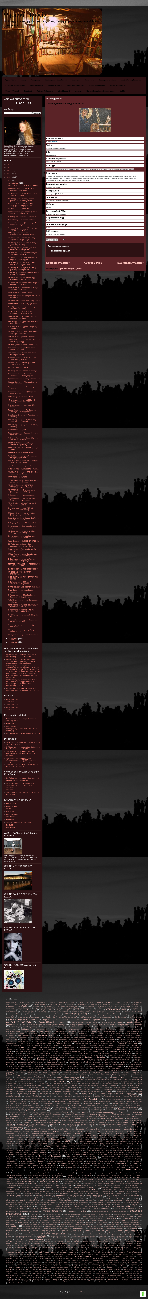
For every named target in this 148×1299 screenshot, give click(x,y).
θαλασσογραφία (74, 1101)
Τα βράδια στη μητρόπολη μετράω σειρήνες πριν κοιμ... (22, 457)
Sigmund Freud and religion (17, 1277)
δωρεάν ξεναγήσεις (135, 1066)
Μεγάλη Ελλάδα (76, 1151)
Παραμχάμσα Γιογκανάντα (43, 1185)
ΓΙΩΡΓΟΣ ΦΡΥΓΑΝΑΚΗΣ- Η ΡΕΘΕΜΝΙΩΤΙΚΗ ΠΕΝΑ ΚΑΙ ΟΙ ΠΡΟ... (24, 565)
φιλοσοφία (11, 1226)
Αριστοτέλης (50, 1018)
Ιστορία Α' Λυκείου (14, 1111)
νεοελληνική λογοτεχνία (128, 1165)
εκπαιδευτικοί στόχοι (25, 1082)
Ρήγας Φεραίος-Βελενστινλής (97, 1195)
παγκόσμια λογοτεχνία (54, 1179)
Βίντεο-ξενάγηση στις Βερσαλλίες (22, 345)
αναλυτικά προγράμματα (130, 1008)
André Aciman (93, 1238)
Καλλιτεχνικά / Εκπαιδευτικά (56, 80)
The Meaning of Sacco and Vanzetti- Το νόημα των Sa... (24, 354)
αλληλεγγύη (125, 1006)
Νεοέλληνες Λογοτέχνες (117, 1163)
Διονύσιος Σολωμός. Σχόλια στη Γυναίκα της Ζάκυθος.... (22, 421)
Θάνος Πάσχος (118, 1101)
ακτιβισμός (48, 1006)
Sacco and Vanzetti (57, 1275)
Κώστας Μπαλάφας (69, 1139)
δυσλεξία (39, 1067)
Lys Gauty (85, 1260)
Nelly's (75, 1266)
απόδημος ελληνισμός (130, 1014)
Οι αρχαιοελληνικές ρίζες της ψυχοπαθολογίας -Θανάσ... (21, 279)
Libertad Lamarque (127, 1258)
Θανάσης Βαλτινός (89, 1101)
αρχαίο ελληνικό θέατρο (80, 1026)
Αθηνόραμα (10, 817)
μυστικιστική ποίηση (107, 1161)
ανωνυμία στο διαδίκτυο (133, 1012)
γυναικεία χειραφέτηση (99, 1050)
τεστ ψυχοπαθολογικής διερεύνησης (58, 1218)
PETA (103, 1269)
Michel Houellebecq (80, 1264)
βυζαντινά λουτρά (97, 1037)
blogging (135, 1240)
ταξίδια (110, 1216)
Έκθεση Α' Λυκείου (71, 1072)
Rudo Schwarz (41, 1275)
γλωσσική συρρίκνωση (34, 1045)
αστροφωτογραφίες (43, 1030)
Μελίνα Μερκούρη (98, 1152)
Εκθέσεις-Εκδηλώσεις (45, 91)
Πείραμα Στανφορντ (113, 1185)
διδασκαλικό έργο (76, 1063)
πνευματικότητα (74, 1189)
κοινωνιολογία (132, 1131)
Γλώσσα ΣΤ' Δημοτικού (127, 1043)
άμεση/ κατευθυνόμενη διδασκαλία (48, 1008)
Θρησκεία (21, 1109)
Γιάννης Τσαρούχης (70, 1041)
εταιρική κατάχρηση (29, 1095)
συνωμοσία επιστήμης (83, 1208)
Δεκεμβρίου (14, 183)
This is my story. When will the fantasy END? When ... (22, 318)
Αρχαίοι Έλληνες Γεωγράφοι (123, 1026)
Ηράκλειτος (13, 1101)
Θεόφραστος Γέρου (12, 1105)
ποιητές (91, 1189)
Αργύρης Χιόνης (87, 1016)
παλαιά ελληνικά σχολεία (15, 1183)
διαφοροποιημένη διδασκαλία (86, 1061)
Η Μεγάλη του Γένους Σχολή (71, 1099)
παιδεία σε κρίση (49, 1181)
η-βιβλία (91, 1099)
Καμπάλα (55, 1120)
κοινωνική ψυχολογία (114, 1131)
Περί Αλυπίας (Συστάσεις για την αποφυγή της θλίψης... (22, 289)
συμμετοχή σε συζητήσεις (102, 1204)
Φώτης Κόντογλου (50, 1228)
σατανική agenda (35, 1197)
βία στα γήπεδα (97, 1033)
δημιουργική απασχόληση (59, 1055)
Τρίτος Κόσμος (23, 1222)
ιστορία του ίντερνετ (53, 1116)
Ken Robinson (31, 1258)
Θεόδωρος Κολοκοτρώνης (121, 1103)
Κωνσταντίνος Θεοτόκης (27, 1137)
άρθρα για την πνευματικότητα (29, 1018)
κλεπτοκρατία (79, 1130)
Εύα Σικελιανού (85, 1095)
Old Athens (122, 1266)
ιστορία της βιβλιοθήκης (66, 1113)
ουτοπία (39, 1179)
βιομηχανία (23, 1037)
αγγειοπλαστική (40, 1002)
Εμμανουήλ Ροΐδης (120, 1087)
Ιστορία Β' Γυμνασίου (35, 1111)
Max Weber (88, 1262)
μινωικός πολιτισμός (125, 1156)
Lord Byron (45, 1260)
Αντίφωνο (10, 820)
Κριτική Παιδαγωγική (54, 1135)
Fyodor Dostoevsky (78, 1249)
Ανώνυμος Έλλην (14, 1014)
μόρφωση (83, 1158)
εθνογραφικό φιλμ (26, 1070)
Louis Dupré (57, 1260)
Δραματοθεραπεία (36, 85)
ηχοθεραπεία (60, 1102)
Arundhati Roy (72, 1240)
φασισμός (89, 1222)
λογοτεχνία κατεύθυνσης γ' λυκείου (43, 1143)
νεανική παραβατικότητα (93, 1163)
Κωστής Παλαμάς (85, 1139)
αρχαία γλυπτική (105, 1018)
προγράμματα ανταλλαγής (33, 1193)
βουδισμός (66, 1037)
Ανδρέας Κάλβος (46, 1010)
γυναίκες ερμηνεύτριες (94, 1051)
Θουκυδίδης (10, 1109)
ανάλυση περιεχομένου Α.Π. (107, 1008)
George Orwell (87, 1251)
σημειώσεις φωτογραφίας (15, 1199)
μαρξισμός (9, 1150)
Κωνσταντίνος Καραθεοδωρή (88, 1137)
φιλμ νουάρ (98, 1224)
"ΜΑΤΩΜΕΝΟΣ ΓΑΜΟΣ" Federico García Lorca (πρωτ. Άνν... (23, 481)
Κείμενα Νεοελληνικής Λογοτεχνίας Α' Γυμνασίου (86, 1122)
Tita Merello (68, 1279)
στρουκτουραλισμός (113, 1202)
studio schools (127, 1277)
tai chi (139, 1277)
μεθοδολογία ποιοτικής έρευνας (17, 1152)
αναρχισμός (10, 1010)
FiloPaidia (46, 1247)
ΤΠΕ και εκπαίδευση (116, 1220)
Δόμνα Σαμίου (103, 1064)
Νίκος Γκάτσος (122, 1167)
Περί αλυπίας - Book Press (20, 293)
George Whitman (101, 1251)
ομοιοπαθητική (72, 1177)
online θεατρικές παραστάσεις (57, 1268)
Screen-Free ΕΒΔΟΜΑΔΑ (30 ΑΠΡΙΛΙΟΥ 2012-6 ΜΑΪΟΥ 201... (23, 364)
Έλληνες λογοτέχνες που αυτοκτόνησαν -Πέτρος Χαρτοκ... (23, 234)
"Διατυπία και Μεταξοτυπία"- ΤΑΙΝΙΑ (24, 453)
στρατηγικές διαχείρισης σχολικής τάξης (40, 1202)
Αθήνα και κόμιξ (56, 1004)
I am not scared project (75, 1254)
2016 (9, 164)
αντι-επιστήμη (42, 1012)
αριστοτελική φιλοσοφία (88, 1018)
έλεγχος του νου (127, 1082)
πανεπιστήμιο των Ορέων (72, 1183)
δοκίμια (92, 1065)
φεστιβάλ (115, 1222)
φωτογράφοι (132, 1228)
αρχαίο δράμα (62, 1026)
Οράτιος (84, 1177)
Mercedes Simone (113, 1262)
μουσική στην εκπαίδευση (61, 1160)
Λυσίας (18, 1145)
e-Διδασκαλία (116, 1243)
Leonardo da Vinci (97, 1258)
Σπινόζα (22, 1201)
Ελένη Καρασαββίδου (29, 1084)
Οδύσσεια (87, 1175)
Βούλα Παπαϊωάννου (80, 1037)
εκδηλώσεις (132, 1070)
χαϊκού (35, 1230)
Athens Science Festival (17, 781)
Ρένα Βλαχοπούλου (76, 1195)
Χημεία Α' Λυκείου (35, 1232)
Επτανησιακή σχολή (89, 1093)
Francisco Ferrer (83, 1247)
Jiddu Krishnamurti (83, 1256)
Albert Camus (134, 1236)
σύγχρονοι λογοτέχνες (30, 1204)
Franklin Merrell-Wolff (101, 1247)
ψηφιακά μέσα (12, 1234)
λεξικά (68, 1141)
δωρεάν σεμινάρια (54, 1068)
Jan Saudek (58, 1256)
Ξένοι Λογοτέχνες (58, 1173)
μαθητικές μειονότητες (57, 1147)
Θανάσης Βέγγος (104, 1101)
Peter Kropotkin (114, 1269)
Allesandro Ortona (62, 1238)
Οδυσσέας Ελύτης (73, 1175)
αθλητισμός (82, 1004)
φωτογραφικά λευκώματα (115, 1228)
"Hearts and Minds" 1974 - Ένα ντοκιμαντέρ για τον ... (22, 359)
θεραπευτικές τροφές (31, 1105)
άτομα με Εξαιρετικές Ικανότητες (66, 1030)
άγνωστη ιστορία (104, 1002)
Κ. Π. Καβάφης (75, 1118)
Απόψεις (78, 91)
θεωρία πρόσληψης (61, 1107)
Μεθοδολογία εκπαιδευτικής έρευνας (126, 1150)
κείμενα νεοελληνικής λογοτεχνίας (48, 1122)
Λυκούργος (129, 1143)
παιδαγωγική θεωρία (25, 1181)
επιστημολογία (122, 1091)
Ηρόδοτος (24, 1101)
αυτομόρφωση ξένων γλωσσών (77, 1032)
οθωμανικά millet (102, 1175)
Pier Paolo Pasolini (23, 1271)
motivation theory (135, 1264)
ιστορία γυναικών (119, 1111)
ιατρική (44, 1109)
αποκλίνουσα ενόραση (39, 1016)
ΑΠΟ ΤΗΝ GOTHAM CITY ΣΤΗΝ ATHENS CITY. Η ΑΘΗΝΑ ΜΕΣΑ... (22, 462)
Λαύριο (58, 1141)
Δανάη (20, 1053)
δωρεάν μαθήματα (116, 1067)
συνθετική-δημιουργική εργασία (68, 1206)
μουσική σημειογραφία (41, 1160)
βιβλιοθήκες (10, 1035)
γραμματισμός (68, 1048)
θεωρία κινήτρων (92, 1105)
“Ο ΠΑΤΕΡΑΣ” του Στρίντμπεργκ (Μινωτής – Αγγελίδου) (21, 491)
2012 (9, 177)
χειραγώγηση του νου (103, 1230)
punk (15, 1273)
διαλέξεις (13, 1059)
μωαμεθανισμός (123, 1161)
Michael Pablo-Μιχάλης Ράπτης (41, 1264)
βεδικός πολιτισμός (68, 1033)
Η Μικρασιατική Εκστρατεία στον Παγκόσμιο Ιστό (22, 527)
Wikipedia (135, 1279)
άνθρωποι (135, 1010)
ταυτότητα (21, 1218)
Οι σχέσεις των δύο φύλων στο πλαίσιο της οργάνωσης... (21, 264)
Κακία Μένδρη (91, 1118)
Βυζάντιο (24, 1039)
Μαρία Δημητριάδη (117, 1149)
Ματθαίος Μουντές (40, 1150)
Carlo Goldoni (58, 1241)
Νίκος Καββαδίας (31, 1170)
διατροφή (30, 1061)
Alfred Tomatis (44, 1238)
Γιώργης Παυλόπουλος (88, 1041)
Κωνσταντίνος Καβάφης (67, 1137)
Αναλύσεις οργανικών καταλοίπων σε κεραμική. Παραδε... (23, 274)
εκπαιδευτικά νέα (121, 1076)
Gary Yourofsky (133, 1249)
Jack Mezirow (13, 1256)
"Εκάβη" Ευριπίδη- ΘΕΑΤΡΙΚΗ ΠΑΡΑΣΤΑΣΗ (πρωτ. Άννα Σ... (21, 486)
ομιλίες (56, 1177)
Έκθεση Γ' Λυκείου (14, 1074)
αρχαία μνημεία (16, 1026)
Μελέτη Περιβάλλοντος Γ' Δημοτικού (76, 1152)
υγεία (35, 1222)
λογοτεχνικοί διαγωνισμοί (70, 1143)
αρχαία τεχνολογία (47, 1026)
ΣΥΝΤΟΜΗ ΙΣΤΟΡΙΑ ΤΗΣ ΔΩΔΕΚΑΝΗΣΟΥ (22, 569)
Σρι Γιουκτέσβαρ (50, 1201)
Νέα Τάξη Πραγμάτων (47, 1163)
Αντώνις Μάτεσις (115, 1012)
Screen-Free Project (115, 1275)
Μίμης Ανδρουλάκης (107, 1156)
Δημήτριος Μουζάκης (40, 1055)
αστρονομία (25, 1030)
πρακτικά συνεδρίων (13, 1193)
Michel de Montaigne (62, 1264)
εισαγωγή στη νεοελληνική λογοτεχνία (110, 1070)
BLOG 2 (122, 91)
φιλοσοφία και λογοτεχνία (32, 1226)
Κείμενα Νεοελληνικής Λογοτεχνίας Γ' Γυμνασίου (118, 1124)
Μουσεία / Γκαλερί (12, 91)
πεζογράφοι (99, 1185)
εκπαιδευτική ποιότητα (54, 1080)
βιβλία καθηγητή (131, 1033)
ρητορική (116, 1195)
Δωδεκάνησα (51, 1066)
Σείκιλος (86, 1197)
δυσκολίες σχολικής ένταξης (20, 1067)
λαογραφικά (113, 1139)
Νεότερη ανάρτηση (58, 262)
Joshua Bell (129, 1256)
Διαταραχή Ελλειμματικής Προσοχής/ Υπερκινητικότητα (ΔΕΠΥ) (109, 1059)
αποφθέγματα (55, 1016)
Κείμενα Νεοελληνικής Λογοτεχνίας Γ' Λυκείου (26, 1126)
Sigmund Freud (132, 1275)
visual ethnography (96, 1279)
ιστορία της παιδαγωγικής (75, 1115)
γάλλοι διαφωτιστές (38, 1039)
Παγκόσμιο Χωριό (71, 1179)
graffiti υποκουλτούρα (47, 1253)
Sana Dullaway (84, 1275)
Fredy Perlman (137, 1247)
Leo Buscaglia (82, 1258)
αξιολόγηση (28, 1014)
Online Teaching (96, 1267)
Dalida (51, 1243)
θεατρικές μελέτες (134, 1102)
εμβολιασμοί (87, 1087)
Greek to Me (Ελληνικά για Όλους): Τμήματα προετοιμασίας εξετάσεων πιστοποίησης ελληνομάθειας (21, 661)
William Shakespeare (13, 1281)
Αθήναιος (70, 1004)
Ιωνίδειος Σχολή (46, 1118)
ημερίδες (138, 1099)
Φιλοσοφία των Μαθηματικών (55, 1226)
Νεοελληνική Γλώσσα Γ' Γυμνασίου (75, 1165)
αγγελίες (52, 1002)
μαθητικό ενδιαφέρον (97, 1147)
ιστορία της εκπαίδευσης (131, 1113)
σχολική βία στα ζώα (53, 1214)
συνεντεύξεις (43, 1206)
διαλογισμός (26, 1059)
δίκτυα (37, 1064)
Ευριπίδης (132, 1095)
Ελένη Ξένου (44, 1084)
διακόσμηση (138, 1057)
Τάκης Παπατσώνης (89, 1216)
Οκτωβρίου (13, 642)
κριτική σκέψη (71, 1135)
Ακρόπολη (36, 1006)
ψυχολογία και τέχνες (58, 1236)
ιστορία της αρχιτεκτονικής (40, 1113)
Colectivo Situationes (22, 1243)
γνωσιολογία (122, 1045)
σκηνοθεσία (69, 1199)
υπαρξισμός (45, 1222)
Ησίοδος (34, 1101)
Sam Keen (71, 1275)
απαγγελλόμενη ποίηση (75, 1014)
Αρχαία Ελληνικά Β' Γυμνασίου (87, 1020)
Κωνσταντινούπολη (34, 1139)
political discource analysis (84, 1271)
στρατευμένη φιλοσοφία (14, 1202)
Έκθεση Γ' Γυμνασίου (131, 1072)
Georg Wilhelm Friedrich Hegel (66, 1251)
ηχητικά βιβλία (46, 1101)
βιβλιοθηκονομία (24, 1036)
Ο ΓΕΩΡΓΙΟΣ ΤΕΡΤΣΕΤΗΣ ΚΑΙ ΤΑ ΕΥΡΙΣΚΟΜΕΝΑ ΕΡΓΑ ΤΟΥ (21, 611)
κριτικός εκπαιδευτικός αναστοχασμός (95, 1135)
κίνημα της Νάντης (113, 1126)
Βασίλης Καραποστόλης (48, 1033)
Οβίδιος (120, 1173)
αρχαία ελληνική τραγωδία (103, 1024)
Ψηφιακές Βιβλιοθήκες (118, 85)
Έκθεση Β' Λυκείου (111, 1072)
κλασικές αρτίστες (30, 1130)
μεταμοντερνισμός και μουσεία (21, 1154)
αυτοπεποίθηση (95, 1032)
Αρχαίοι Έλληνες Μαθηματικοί (33, 1028)
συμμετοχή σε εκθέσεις (82, 1204)
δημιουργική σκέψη (96, 1055)
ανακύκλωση (89, 1008)
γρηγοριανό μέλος (122, 1047)
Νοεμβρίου (13, 639)
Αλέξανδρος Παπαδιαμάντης (66, 1006)
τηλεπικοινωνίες (11, 1220)
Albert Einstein (12, 1238)
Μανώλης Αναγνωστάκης (78, 1149)
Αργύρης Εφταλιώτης (70, 1016)
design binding (90, 1243)
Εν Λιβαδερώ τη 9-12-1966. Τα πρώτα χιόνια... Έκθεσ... (24, 195)
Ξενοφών (72, 1173)
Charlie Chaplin (104, 1241)
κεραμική (72, 1126)
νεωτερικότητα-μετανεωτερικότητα (45, 1167)
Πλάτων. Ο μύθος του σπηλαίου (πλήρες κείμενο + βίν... (21, 514)
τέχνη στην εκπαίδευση (93, 1218)
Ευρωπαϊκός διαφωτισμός (33, 1097)
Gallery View (109, 1249)
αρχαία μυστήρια (31, 1026)
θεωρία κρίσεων (108, 1105)
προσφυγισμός (93, 1193)
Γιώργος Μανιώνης (26, 1043)
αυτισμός (122, 1030)
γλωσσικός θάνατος (52, 1045)
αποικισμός (10, 1016)
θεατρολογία (48, 1103)
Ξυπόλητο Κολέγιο (86, 1173)
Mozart (11, 1266)
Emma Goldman (41, 1245)
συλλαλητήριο (46, 1204)
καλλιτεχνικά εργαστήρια (15, 1120)
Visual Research (64, 91)
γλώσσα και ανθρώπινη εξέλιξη (103, 1043)
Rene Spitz (76, 1273)
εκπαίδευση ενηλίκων (85, 1074)
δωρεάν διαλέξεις (75, 1067)
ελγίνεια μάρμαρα (91, 1082)
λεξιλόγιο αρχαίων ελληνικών (90, 1141)
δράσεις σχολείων (136, 1064)
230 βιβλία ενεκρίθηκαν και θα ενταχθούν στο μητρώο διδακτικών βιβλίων (21, 753)
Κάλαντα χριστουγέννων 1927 (20, 397)
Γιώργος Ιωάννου (125, 1041)
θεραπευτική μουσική (53, 1105)
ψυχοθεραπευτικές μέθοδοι (24, 1236)
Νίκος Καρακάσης (63, 1170)
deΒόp (8, 809)
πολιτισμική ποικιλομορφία (63, 1191)
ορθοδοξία (94, 1177)
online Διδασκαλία (34, 1267)
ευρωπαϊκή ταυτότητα (13, 1097)
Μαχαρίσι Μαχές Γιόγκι (59, 1150)
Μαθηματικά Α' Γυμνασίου (89, 1145)
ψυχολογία (41, 1236)
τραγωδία (135, 1220)
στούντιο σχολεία (132, 1201)
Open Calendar (12, 814)
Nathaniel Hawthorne (61, 1266)
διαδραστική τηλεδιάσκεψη (36, 1057)
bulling (9, 1242)
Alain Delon (103, 1236)
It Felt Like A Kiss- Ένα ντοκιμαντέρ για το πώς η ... (22, 545)
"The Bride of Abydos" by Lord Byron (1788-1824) (22, 504)
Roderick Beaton (118, 1273)
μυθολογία (40, 1162)
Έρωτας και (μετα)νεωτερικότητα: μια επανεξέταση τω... (22, 254)
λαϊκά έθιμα (100, 1139)
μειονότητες (56, 1152)
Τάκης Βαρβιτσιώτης (72, 1216)
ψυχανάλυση (77, 1234)
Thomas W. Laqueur (52, 1279)
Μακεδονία (135, 1147)
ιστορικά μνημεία (131, 1117)
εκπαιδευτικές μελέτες (94, 1078)
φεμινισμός (102, 1222)
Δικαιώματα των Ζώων (107, 80)
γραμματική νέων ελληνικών (45, 1048)
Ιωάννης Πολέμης (31, 1118)
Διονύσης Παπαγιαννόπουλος (53, 1064)
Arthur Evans (20, 1240)
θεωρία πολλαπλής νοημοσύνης (39, 1107)
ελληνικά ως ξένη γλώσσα (57, 1086)
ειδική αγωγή (56, 1070)
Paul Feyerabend (45, 1269)
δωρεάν (61, 1067)
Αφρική (120, 1032)
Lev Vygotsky (112, 1258)
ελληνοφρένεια (73, 1087)
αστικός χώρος (11, 1030)
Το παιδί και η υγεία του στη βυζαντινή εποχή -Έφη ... (21, 239)
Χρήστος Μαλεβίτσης (115, 1232)
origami (109, 1267)
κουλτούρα (120, 1133)
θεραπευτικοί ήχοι (74, 1105)
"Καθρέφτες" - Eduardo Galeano (22, 220)
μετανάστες (42, 1154)
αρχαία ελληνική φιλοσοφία (130, 1024)
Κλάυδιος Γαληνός (64, 1130)
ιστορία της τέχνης (98, 1115)
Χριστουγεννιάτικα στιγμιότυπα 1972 (24, 379)
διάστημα (80, 1059)
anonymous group (107, 1238)
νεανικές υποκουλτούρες (70, 1163)
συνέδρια (10, 1206)
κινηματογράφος (16, 1128)
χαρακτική (64, 1230)
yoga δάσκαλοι (39, 1281)
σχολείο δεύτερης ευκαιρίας (124, 1208)
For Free (10, 812)
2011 (9, 180)
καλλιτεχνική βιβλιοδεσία (37, 1120)
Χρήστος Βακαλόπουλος (93, 1232)
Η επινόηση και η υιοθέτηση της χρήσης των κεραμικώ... (22, 229)
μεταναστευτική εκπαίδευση (59, 1154)
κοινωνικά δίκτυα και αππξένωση (17, 1131)
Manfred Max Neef (128, 1260)
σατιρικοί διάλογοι (53, 1197)
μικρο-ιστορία (72, 1156)
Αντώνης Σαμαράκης (99, 1012)
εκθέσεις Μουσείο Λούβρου (29, 1072)
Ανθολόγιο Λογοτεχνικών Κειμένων (89, 1010)
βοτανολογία (54, 1037)
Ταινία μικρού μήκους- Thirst (21, 337)
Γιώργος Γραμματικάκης (107, 1041)
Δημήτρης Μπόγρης (104, 1053)
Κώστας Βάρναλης (51, 1139)
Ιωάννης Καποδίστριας (13, 1118)
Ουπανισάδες (10, 1179)
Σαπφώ (23, 1197)
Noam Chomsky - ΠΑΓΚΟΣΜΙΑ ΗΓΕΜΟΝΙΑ (23, 541)
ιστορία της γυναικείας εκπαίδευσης (97, 1113)
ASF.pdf (9, 790)
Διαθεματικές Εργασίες (95, 1057)
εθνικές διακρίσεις (131, 1068)
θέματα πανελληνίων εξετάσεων (68, 1103)
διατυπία (42, 1061)
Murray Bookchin (24, 1266)
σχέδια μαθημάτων (101, 1209)
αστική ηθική (133, 1028)
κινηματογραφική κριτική (133, 1126)
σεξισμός (111, 1197)
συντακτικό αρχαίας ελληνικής (120, 1206)
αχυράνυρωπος (10, 1033)
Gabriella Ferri (95, 1249)
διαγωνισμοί (133, 1055)
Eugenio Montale (109, 1245)
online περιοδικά (80, 1267)
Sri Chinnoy (86, 1277)
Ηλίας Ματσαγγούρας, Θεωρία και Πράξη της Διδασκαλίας (22, 555)
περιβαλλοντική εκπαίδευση (31, 1187)
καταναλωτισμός (112, 1120)
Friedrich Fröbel (47, 1249)
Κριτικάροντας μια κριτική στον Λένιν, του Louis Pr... (22, 213)
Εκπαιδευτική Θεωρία (117, 1078)
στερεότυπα (118, 1201)
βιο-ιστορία (97, 1036)
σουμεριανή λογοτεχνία (98, 1199)
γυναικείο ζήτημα (120, 1050)
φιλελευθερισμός (49, 1224)
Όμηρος (44, 1177)
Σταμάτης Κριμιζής (85, 1201)
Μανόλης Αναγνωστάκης (41, 1149)
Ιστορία (109, 1109)
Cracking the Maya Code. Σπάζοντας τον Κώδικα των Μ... (23, 519)
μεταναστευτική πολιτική (84, 1154)
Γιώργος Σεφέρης (63, 1043)
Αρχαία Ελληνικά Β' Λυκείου (118, 1020)
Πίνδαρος (26, 1189)
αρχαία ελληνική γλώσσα (112, 1022)
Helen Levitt (31, 1254)
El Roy (18, 1245)
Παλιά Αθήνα (32, 1183)
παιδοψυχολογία (132, 1181)
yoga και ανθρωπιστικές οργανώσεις (60, 1281)
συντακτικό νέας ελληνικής (40, 1209)
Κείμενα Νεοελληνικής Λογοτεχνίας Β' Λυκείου (78, 1124)
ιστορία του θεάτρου (33, 1116)
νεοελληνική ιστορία (103, 1165)
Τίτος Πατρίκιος (28, 1220)
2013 (9, 174)
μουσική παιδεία (23, 1160)
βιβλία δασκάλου (113, 1033)
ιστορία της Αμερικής (17, 1113)
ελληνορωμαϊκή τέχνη (56, 1087)
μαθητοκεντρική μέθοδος (118, 1147)
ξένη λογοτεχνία (40, 1173)
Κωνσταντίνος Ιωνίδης (47, 1137)
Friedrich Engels (31, 1249)
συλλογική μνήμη (62, 1204)
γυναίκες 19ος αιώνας (51, 1051)
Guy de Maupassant (135, 1253)
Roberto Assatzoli (102, 1273)
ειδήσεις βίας (42, 1070)
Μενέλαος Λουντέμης (135, 1152)
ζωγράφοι (53, 1099)
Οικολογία (75, 80)
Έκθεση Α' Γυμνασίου (50, 1072)
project (103, 1271)
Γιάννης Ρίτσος (54, 1041)
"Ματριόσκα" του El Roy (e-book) (22, 304)
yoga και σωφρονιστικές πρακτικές (110, 1281)
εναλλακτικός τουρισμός (81, 1089)
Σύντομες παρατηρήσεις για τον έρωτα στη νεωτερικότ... (22, 249)
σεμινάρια (97, 1197)
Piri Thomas (39, 1271)
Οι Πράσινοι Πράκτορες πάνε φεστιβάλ (22, 778)
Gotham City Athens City (15, 1253)
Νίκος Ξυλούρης (95, 1170)
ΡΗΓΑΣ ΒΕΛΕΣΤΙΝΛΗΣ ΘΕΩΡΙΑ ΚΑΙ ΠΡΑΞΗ (24, 587)
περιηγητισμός (104, 1187)
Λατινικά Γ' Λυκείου (24, 1141)
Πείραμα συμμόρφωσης (131, 1185)
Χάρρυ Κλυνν (76, 1230)
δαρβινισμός (31, 1053)
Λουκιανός (118, 1143)
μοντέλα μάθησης (70, 1158)
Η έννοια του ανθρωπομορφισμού (22, 495)
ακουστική (135, 1004)
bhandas (124, 1240)
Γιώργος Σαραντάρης (44, 1043)
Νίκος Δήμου (135, 1167)
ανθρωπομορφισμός (27, 1012)
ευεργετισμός (118, 1095)
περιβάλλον (11, 1187)
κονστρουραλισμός (65, 1133)
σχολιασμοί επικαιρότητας (29, 1211)
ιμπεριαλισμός (82, 1109)
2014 (9, 171)
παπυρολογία (88, 1183)
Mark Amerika (50, 1262)
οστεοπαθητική (122, 1177)
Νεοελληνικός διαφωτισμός (16, 1167)
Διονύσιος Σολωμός (75, 1065)
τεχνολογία (111, 1218)
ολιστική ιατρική (16, 1177)
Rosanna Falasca (12, 1275)
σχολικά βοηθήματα (52, 1211)
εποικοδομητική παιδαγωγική (50, 1093)
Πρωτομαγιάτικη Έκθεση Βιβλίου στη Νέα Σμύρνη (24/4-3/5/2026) (21, 656)
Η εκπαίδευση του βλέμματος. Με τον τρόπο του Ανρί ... (24, 224)
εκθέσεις (10, 1072)
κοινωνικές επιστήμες (41, 1131)
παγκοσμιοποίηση (87, 1179)
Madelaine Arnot (99, 1260)
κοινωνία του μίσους (112, 1130)
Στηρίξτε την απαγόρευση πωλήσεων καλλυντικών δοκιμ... (23, 308)
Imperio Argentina (108, 1254)
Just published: (13, 699)
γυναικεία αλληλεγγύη (27, 1049)
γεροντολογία (63, 1039)
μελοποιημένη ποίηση (116, 1152)
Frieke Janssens (62, 1249)
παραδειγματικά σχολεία (106, 1183)
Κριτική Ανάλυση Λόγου (17, 1135)
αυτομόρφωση (60, 1032)
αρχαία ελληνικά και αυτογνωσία (84, 1022)
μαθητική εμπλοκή (79, 1147)
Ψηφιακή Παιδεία (25, 14)
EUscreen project (125, 1245)
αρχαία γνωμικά (120, 1018)
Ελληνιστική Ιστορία (36, 1087)
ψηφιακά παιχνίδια (30, 1234)
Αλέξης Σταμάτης (88, 1006)
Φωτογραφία (89, 80)
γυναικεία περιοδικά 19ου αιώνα (73, 1049)
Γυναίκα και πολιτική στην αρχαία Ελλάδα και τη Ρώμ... (23, 284)
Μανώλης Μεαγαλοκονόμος (98, 1149)
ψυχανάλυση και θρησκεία (96, 1234)
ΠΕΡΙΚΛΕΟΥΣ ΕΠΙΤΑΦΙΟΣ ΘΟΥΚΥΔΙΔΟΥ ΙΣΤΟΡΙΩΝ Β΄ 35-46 (22, 606)
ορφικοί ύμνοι (107, 1177)
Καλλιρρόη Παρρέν (133, 1118)
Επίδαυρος (20, 1091)
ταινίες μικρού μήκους (52, 1216)
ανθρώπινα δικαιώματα (116, 1010)
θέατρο (35, 1103)
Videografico (81, 1279)
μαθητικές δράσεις (35, 1147)
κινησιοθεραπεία (12, 1130)
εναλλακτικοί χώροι (61, 1089)
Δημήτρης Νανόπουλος (123, 1053)
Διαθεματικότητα (116, 1057)
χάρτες (87, 1230)
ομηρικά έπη (33, 1177)
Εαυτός (82, 1068)
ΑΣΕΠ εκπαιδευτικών (117, 1028)
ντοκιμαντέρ (133, 1169)
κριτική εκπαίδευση (36, 1135)
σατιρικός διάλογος (72, 1197)
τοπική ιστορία (97, 1220)
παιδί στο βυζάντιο (71, 1181)
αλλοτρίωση (10, 1008)
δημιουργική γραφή (79, 1055)
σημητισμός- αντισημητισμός (39, 1199)
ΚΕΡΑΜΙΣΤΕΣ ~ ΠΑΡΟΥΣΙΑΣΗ (19, 209)
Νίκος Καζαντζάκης (47, 1170)
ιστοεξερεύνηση (96, 1109)
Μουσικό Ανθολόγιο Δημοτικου (84, 1160)
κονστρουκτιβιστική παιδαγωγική (43, 1133)
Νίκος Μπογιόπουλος (79, 1170)
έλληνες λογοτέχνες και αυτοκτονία (30, 1085)
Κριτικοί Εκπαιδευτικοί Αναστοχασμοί (101, 91)
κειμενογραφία (58, 1126)
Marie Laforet (24, 1262)
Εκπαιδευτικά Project (97, 85)
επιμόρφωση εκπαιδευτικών (64, 1091)
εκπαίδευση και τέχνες (55, 1076)
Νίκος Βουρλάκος (86, 1167)
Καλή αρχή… (11, 726)
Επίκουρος (45, 1091)
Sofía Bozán (37, 1277)
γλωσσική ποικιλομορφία (14, 1045)
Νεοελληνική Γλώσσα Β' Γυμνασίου (42, 1165)
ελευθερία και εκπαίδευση (90, 1084)
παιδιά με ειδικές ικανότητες (93, 1181)
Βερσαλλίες (83, 1033)
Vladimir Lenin (112, 1279)
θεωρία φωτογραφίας (130, 1107)
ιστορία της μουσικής (19, 1115)
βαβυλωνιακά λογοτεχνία (28, 1033)
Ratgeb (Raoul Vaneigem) (40, 1273)
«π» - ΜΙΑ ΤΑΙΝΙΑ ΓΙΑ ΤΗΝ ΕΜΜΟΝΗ (22, 186)
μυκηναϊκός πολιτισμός (75, 1161)
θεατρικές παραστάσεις (19, 1103)
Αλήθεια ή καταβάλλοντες (107, 1006)
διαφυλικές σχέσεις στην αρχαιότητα (116, 1061)
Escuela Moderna (80, 1245)
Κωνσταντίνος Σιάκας (131, 1137)
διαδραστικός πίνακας (56, 1057)
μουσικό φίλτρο (104, 1160)
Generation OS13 (12, 1251)
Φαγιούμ (80, 1222)
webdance (125, 1279)
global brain (115, 1251)
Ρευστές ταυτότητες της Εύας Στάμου (24, 301)
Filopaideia (34, 1247)
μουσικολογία (11, 1162)
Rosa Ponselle (134, 1273)
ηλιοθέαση (127, 1099)
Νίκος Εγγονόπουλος (13, 1170)
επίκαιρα (32, 1091)
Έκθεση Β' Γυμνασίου (91, 1072)
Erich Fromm (65, 1245)
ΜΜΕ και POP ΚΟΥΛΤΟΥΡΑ (18, 368)
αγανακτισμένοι (25, 1002)
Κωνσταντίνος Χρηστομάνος (15, 1139)
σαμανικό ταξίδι (12, 1197)
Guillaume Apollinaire (103, 1253)
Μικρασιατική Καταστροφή (50, 1156)
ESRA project (94, 1245)
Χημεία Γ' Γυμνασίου (73, 1232)
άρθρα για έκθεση (120, 1016)
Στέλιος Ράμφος (103, 1201)
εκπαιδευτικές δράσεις (24, 1078)
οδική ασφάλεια (57, 1175)
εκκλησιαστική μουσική (36, 1074)
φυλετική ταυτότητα (93, 1226)
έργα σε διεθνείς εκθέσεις (112, 1093)
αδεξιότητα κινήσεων (22, 1004)
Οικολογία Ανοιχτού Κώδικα (121, 1175)
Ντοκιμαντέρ (35, 80)
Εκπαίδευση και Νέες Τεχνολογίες (28, 1076)
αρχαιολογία (73, 1028)
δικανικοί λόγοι (25, 1064)
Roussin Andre (27, 1275)
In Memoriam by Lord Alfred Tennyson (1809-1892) (20, 509)
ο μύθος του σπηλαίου (105, 1173)
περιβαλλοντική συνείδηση (84, 1187)
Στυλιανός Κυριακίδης (131, 1202)
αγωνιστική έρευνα (123, 1002)
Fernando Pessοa (20, 1247)
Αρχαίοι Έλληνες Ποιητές (55, 1028)
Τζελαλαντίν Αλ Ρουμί (130, 1218)
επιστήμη (107, 1091)
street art (114, 1277)
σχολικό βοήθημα (104, 1214)
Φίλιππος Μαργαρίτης (82, 1224)
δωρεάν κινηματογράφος (95, 1067)
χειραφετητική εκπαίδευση (127, 1230)
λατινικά (124, 1139)
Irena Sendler (123, 1254)
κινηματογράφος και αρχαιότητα (40, 1128)
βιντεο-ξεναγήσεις (82, 1035)
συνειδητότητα (26, 1206)
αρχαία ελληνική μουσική (55, 1024)
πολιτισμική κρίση (42, 1191)
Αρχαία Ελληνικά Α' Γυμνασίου (24, 1020)
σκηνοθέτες (81, 1199)
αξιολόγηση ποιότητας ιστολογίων (48, 1014)
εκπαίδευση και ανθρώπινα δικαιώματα (112, 1074)
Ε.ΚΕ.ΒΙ (9, 825)
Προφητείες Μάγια (132, 1193)
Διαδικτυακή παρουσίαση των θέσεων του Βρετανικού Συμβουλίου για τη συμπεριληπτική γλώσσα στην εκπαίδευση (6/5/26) (21, 683)
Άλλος (137, 1006)
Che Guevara (118, 1241)
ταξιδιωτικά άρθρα (125, 1216)
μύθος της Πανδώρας (56, 1161)
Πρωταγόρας (28, 1195)
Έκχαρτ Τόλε (76, 1082)
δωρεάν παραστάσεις (16, 1068)
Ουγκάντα (136, 1177)
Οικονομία (138, 1175)
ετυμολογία (45, 1095)
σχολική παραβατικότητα (72, 1214)
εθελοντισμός (115, 1068)
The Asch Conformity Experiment (29, 1279)
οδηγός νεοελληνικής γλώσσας (38, 1175)
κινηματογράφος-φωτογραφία (88, 1128)
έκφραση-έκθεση (56, 1082)
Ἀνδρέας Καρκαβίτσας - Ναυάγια (22, 217)
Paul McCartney (73, 1269)
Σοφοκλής (134, 1199)
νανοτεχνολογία (11, 1163)
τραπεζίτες (10, 1222)
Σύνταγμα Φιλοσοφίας (92, 1206)
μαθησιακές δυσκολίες (15, 1147)
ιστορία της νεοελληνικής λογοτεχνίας (47, 1115)
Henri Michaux (45, 1254)
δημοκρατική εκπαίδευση (116, 1055)
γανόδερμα (52, 1039)
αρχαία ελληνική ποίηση (79, 1024)
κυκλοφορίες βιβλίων (121, 1135)
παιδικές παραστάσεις (115, 1181)
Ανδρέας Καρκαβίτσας (64, 1010)
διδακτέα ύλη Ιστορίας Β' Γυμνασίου (30, 1063)
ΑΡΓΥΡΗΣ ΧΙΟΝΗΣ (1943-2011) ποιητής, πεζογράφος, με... (21, 205)
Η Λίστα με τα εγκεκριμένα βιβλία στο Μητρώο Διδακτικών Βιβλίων (23, 748)
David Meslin (76, 1243)
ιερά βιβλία (58, 1109)
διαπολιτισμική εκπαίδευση (49, 1059)
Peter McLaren (129, 1269)
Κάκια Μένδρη (105, 1118)
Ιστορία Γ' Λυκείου (100, 1111)
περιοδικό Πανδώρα (12, 1189)
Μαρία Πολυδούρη (133, 1149)
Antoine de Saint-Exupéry (126, 1238)
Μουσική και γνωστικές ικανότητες (23, 371)
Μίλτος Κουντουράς (89, 1156)
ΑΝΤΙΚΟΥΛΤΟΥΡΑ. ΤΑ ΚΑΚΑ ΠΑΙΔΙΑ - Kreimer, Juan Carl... (22, 190)
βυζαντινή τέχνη (133, 1037)
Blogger (83, 1292)
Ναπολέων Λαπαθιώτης (28, 1163)
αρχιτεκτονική (101, 1028)
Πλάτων (36, 1189)
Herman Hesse (58, 1254)
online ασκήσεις (136, 1266)
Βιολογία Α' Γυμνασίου (124, 1035)
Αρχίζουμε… (11, 724)
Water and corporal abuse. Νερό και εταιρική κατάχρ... (24, 341)
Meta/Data (9, 1264)
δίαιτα (128, 1057)
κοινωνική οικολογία (94, 1131)
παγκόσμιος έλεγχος (105, 1179)
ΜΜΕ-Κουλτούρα (53, 1158)
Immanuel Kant (93, 1254)
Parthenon (19, 1269)
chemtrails (129, 1241)
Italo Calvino (137, 1254)
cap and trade (33, 1241)
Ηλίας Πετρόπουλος (113, 1099)
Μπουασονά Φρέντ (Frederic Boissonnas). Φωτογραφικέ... (22, 375)
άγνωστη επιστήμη (86, 1002)
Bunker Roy (20, 1241)
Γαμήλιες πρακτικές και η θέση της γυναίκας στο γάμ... (23, 244)
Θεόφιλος (136, 1103)
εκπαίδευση (52, 1074)
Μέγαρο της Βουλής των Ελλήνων (98, 1150)
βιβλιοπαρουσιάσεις (45, 1035)
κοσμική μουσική (106, 1133)
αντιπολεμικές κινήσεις (59, 1012)
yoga (26, 1281)
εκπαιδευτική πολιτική (75, 1080)
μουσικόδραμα (118, 1160)
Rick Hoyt (87, 1273)
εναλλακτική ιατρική (41, 1089)
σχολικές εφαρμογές (119, 1211)
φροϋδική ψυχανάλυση (75, 1226)
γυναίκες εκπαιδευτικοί (71, 1051)
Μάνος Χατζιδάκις (61, 1149)
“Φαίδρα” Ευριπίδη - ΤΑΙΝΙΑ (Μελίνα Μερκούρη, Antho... (24, 473)
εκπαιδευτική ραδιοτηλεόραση (98, 1080)
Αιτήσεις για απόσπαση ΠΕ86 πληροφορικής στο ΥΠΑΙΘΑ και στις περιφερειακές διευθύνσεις (21, 760)
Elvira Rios (28, 1245)
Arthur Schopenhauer (55, 1240)
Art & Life (11, 803)
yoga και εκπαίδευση (85, 1281)
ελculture (10, 828)
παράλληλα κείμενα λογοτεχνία (20, 1185)
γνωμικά (83, 1045)
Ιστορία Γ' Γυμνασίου (59, 1111)
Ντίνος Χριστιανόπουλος (113, 1170)
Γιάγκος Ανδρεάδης (23, 1041)
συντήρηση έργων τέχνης (63, 1208)
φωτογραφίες (78, 1228)
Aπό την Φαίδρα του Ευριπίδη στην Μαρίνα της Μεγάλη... (23, 439)
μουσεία (93, 1158)
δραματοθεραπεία (118, 1065)
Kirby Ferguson (45, 1258)
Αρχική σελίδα (10, 80)
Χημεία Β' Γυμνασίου (53, 1232)
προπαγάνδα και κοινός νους (71, 1193)
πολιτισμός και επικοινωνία (88, 1191)
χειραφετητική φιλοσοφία (15, 1232)
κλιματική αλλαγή (94, 1130)
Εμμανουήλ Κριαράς (102, 1087)
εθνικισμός (10, 1070)
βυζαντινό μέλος (11, 1039)
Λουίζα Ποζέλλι (105, 1143)
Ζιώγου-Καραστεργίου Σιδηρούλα (35, 1099)
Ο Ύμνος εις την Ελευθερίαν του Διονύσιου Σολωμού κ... (22, 596)
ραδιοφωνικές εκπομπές (44, 1195)
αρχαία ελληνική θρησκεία (32, 1024)
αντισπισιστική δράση (80, 1012)
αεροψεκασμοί (40, 1004)
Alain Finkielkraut (118, 1236)
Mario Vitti (37, 1262)
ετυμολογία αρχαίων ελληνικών (64, 1095)
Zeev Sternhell (14, 1283)
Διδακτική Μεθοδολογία (56, 1063)
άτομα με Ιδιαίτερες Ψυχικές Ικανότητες (98, 1030)
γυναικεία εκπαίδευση (48, 1050)
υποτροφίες (68, 1222)
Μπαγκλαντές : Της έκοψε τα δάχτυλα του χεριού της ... (24, 550)
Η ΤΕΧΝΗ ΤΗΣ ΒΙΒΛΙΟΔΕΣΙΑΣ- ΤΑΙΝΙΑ (23, 469)
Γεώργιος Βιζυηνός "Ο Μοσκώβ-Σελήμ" (24, 523)
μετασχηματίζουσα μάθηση (119, 1154)
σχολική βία (36, 1214)
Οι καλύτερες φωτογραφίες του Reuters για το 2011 (21, 537)
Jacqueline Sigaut (44, 1256)
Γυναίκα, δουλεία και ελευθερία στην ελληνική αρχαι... (22, 259)
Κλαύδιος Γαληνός (47, 1130)
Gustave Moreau (119, 1253)
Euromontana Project (17, 430)
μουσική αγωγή (117, 1158)
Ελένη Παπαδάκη (58, 1084)
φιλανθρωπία (10, 1224)
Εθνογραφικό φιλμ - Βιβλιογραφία (22, 635)
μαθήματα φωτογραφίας (56, 1145)
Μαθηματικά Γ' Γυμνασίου (110, 1145)
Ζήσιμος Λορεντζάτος (13, 1099)
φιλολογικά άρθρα (113, 1224)
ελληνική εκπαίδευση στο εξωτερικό (85, 1085)
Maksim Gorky (113, 1260)
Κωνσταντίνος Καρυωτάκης (111, 1137)
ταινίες (33, 1216)
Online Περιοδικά (55, 85)
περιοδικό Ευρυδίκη (131, 1187)
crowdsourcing (39, 1243)
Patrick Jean (30, 1269)
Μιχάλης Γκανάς (21, 1158)
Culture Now (11, 806)
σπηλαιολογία (10, 1201)
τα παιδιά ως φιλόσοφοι (18, 1216)
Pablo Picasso (128, 1267)
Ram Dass (24, 1273)
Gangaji (121, 1249)
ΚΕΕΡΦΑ (26, 1122)
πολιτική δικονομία (109, 1189)
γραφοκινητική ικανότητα (103, 1047)
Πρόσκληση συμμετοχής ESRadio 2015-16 (23, 733)
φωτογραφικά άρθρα (96, 1228)
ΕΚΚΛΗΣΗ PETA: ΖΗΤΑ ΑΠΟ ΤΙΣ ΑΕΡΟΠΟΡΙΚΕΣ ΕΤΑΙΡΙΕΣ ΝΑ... (21, 313)
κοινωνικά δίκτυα (131, 1130)
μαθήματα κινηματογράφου (33, 1145)
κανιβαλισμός (83, 1120)
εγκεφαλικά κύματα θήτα (97, 1068)
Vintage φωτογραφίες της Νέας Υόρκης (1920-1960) (21, 532)
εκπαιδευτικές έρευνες (44, 1078)
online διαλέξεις (16, 1268)
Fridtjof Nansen (15, 1249)
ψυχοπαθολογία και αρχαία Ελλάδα (83, 1236)
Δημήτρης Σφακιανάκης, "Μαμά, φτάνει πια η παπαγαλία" (21, 200)
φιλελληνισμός (66, 1224)
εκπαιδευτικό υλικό (121, 1080)
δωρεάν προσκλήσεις (35, 1068)
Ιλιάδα (69, 1109)
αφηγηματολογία (109, 1032)
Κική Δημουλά (98, 1126)
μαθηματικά (73, 1145)
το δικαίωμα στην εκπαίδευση (50, 1220)
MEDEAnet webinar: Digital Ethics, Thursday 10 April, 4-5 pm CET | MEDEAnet (21, 785)
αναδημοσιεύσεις (72, 1008)
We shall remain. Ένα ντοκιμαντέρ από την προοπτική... (23, 333)
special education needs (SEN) (67, 1277)
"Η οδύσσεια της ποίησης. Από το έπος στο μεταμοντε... (22, 499)
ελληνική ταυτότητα (109, 1085)
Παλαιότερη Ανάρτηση (130, 262)
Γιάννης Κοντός (39, 1041)
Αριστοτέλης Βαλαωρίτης (67, 1018)
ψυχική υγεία (128, 1234)
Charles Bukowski (89, 1241)
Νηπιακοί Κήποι (71, 1167)
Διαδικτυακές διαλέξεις (75, 85)
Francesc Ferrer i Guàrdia (63, 1247)
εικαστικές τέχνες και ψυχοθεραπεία (79, 1070)
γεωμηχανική (76, 1039)
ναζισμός (136, 1161)
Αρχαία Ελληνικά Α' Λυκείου (55, 1020)
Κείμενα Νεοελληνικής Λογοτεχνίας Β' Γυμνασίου (36, 1124)
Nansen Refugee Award (42, 1266)
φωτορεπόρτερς (24, 1230)
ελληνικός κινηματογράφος (15, 1087)
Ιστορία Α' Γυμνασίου (127, 1109)
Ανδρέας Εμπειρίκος (28, 1010)
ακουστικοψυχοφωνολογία (16, 1006)
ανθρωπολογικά (11, 1012)
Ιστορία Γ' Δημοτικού (80, 1111)
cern (68, 1241)
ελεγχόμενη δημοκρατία (109, 1082)
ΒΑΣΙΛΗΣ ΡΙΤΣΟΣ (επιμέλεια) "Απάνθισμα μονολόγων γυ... (21, 444)
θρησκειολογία (32, 1109)
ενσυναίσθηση (108, 1089)
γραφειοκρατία (85, 1047)
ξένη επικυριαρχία (22, 1173)
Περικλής (117, 1187)
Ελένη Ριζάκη (72, 1084)
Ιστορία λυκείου (136, 1111)
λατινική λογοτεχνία (44, 1141)
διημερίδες (124, 1063)
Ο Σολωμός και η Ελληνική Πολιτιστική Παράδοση (19, 583)
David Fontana (62, 1243)
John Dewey (104, 1256)
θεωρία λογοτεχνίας (126, 1105)
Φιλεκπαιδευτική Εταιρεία (29, 1224)
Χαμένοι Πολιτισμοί (49, 1230)
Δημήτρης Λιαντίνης (83, 1053)
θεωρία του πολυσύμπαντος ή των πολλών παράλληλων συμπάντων (95, 1107)
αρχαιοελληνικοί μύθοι (102, 1026)
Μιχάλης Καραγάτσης (37, 1158)
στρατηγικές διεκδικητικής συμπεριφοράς (73, 1202)
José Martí (116, 1257)
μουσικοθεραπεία (133, 1160)
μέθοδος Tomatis (39, 1152)
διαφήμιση (52, 1061)
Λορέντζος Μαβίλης (89, 1143)
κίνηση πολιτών (133, 1128)
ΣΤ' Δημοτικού (66, 1201)
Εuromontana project (112, 1097)
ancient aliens (79, 1238)
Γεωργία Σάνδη (89, 1039)
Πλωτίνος (61, 1189)
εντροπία (133, 1089)
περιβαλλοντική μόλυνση (56, 1187)
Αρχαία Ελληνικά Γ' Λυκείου (52, 1022)
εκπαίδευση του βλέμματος (78, 1076)
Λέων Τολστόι (110, 1141)
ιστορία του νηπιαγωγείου (98, 1116)
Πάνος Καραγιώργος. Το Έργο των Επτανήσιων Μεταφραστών (22, 411)
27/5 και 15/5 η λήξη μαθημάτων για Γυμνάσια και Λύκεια (22, 766)
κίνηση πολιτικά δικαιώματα (113, 1128)
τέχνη (78, 1218)
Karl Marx (19, 1258)
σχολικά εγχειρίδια (77, 1211)
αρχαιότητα (88, 1028)
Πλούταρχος (49, 1189)
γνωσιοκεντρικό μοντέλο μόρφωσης (102, 1045)
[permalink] (53, 141)
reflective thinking (61, 1273)
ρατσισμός (60, 1195)
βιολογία (109, 1035)
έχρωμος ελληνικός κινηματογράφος (89, 1097)
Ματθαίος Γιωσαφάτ (23, 1150)
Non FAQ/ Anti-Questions (105, 1266)
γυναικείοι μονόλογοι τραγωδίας (27, 1051)
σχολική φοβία (90, 1214)
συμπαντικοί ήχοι (121, 1204)
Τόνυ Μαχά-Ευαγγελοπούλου (75, 1220)
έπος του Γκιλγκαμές (71, 1093)
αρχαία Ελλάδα (136, 1018)
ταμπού (101, 1216)
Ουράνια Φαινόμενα (25, 1179)
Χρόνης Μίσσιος (133, 1232)
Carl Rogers (45, 1241)
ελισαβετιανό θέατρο (110, 1084)
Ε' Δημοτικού (70, 1068)
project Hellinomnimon (122, 1271)
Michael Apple (22, 1264)
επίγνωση (9, 1091)
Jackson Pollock (28, 1256)
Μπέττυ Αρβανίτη (27, 1161)
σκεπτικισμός (57, 1199)
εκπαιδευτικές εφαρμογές (68, 1078)
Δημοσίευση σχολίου (60, 251)
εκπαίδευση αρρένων (68, 1074)
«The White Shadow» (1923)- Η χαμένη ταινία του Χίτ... (21, 401)
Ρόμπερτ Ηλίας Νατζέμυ (131, 1195)
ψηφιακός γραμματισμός (53, 1234)
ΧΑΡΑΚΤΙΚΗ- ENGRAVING (17, 477)
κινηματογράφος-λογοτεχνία (65, 1128)
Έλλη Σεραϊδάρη (127, 1084)
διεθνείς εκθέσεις (93, 1063)
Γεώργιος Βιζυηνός (106, 1039)
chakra (76, 1241)
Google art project (132, 1251)
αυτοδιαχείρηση (45, 1032)
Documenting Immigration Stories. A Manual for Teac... (24, 349)
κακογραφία (119, 1118)
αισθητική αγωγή (121, 1004)
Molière (122, 1264)
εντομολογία (121, 1089)
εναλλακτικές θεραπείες (16, 1089)
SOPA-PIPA (48, 1277)
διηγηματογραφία (110, 1063)
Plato (49, 1271)
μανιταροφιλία (24, 1149)
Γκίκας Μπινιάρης (82, 1043)
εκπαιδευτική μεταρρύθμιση (30, 1080)
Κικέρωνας (84, 1126)
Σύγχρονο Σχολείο (12, 1204)
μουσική (105, 1158)
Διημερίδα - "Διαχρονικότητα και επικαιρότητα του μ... (22, 621)
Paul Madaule (59, 1269)
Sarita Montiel (98, 1275)
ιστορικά (115, 1117)
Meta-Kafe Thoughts (130, 1262)
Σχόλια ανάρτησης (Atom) (70, 269)
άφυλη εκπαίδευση (133, 1032)
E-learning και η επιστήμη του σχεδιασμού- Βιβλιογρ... (22, 560)
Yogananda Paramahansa (134, 1281)
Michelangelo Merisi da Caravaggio (103, 1264)
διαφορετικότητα (66, 1061)
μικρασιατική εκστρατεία (25, 1156)
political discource (62, 1271)
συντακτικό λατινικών (15, 1209)
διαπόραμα (69, 1059)
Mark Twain (63, 1262)
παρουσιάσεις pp (63, 1185)
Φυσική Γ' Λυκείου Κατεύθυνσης (28, 1228)
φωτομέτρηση (10, 1230)
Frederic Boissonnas (121, 1247)
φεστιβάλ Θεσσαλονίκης (131, 1222)
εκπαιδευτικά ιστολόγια (100, 1076)
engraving (53, 1245)
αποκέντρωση (22, 1016)
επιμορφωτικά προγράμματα (90, 1091)
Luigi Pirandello (72, 1260)
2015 (9, 167)
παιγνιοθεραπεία (123, 1179)
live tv (16, 1260)
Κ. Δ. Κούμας (60, 1118)
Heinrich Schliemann (16, 1254)
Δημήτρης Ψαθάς (23, 1055)
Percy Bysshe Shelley (89, 1269)
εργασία (130, 1093)
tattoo (11, 1279)
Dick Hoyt (103, 1243)
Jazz (67, 1256)
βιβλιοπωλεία (67, 1035)
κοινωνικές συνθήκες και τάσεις (67, 1131)
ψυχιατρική (115, 1234)
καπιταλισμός (96, 1120)
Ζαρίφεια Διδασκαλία (131, 1097)
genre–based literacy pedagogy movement (36, 1251)
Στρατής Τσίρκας (97, 1202)
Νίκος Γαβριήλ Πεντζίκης (104, 1167)
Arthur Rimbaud (36, 1240)
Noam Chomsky (87, 1266)
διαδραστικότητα (74, 1057)
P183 (117, 1267)
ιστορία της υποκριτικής (122, 1115)
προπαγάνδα (50, 1193)
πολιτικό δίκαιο (26, 1191)
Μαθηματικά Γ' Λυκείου (131, 1145)
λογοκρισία (123, 1141)
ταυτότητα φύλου (36, 1218)
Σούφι (111, 1199)
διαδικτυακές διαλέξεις (14, 1057)
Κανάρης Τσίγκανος (68, 1120)
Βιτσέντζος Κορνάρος (38, 1037)
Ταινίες (23, 80)
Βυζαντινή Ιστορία (115, 1038)
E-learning (128, 1243)
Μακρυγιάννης (10, 1149)
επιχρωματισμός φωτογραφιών (26, 1093)
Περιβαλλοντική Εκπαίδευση (131, 80)
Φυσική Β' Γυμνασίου (124, 1226)
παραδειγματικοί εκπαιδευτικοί (131, 1183)
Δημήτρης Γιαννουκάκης (63, 1053)
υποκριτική (56, 1222)
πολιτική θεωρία (126, 1189)
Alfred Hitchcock (28, 1238)
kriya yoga (69, 1258)
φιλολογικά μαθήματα (131, 1224)
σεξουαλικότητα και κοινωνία (128, 1197)
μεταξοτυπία (102, 1154)
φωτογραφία (64, 1228)
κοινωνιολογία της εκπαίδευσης (17, 1133)
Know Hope (58, 1258)
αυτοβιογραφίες (30, 1032)
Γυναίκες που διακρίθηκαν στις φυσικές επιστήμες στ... (22, 269)
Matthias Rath (76, 1262)
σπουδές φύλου (34, 1201)
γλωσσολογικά (68, 1045)
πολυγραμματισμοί (108, 1191)
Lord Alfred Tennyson (30, 1260)
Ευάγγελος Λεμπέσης (102, 1095)
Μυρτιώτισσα (91, 1161)
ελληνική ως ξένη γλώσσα (129, 1085)
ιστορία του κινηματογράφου (74, 1116)
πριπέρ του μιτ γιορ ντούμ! (20, 466)
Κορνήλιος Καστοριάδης (85, 1133)
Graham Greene (86, 1253)
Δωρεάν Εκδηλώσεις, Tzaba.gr (19, 822)
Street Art (28, 91)
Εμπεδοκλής (134, 1087)
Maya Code (99, 1262)
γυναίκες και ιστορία (120, 1051)
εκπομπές (40, 1082)
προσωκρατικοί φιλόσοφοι (112, 1193)
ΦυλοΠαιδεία (108, 1226)
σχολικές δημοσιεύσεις (100, 1211)
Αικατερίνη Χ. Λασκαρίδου (101, 1004)
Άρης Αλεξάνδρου (102, 1016)
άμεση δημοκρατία (24, 1008)
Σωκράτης (138, 1214)
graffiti (31, 1253)
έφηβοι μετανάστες (65, 1097)
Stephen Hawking (100, 1277)
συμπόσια (135, 1204)
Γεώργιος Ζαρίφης (126, 1039)
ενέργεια (97, 1089)
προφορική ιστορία (13, 1195)
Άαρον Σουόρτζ (11, 1002)
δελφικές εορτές (45, 1053)
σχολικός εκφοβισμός (122, 1214)
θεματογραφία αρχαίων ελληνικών (95, 1103)
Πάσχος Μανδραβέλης (84, 1185)
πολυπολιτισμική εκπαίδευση (129, 1191)
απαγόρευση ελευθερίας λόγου (105, 1014)
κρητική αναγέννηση (135, 1133)
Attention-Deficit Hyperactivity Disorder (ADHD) (99, 1240)
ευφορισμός (49, 1097)
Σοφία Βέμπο (121, 1199)
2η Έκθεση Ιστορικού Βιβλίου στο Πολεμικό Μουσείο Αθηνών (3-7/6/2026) (23, 689)
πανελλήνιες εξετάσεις (50, 1183)
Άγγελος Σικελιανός (67, 1002)
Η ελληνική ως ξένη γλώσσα (15, 85)
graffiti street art (68, 1253)
